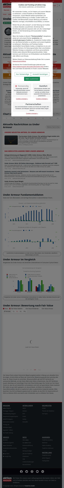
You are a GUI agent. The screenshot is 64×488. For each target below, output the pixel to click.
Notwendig (23, 86)
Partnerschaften (33, 104)
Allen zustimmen (32, 79)
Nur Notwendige (22, 74)
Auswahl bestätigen (40, 74)
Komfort (43, 86)
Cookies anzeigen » (22, 99)
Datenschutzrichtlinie (19, 61)
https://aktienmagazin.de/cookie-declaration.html (28, 67)
